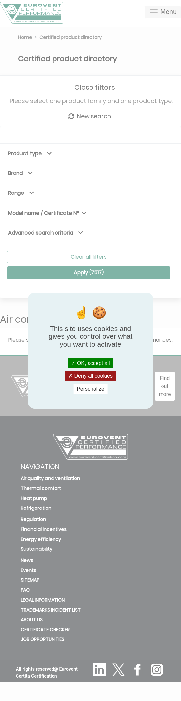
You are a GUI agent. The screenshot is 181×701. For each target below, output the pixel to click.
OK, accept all (90, 363)
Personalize (90, 389)
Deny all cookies (90, 376)
